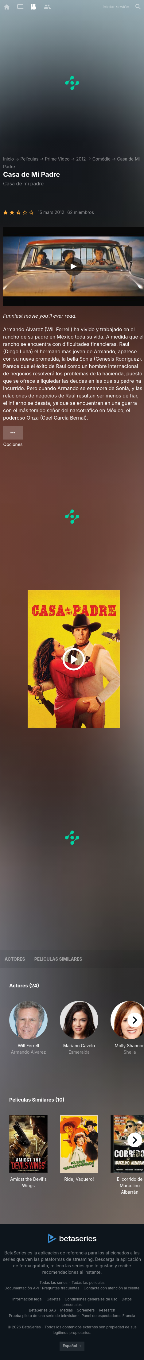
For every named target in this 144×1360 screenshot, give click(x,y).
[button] (28, 1034)
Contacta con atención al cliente (111, 1288)
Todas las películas (88, 1282)
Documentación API (22, 1288)
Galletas (54, 1299)
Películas (29, 158)
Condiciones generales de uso (91, 1299)
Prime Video (57, 158)
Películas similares (58, 959)
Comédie (101, 158)
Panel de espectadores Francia (108, 1315)
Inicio (8, 158)
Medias (66, 1310)
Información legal (27, 1299)
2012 (81, 158)
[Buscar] (138, 7)
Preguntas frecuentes (61, 1288)
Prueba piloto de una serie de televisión (43, 1315)
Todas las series (53, 1282)
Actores (15, 959)
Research (107, 1310)
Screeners (86, 1310)
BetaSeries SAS (42, 1310)
